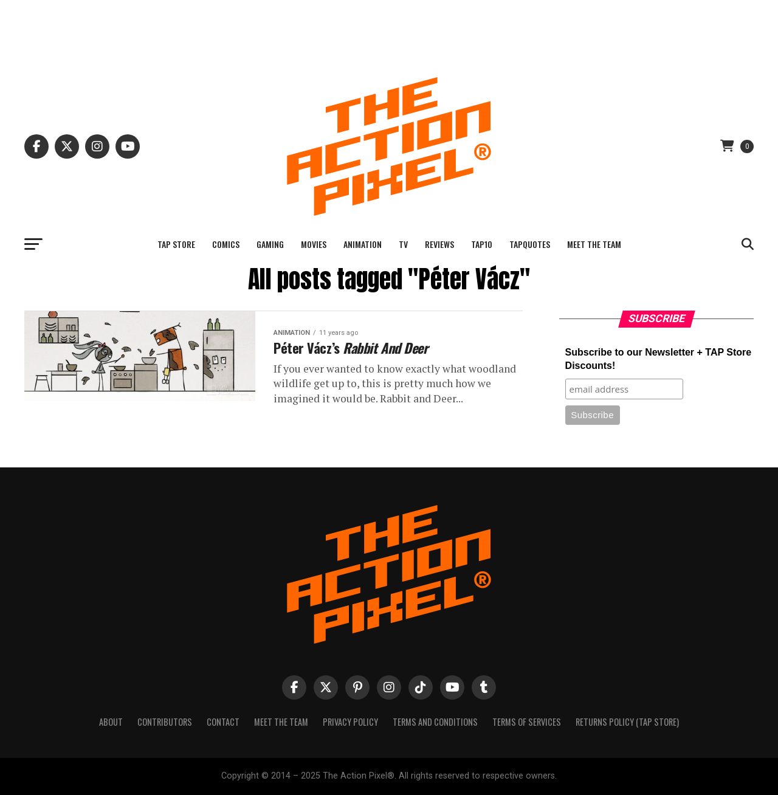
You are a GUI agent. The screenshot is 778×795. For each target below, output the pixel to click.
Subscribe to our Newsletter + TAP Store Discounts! (658, 359)
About (111, 721)
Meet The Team (594, 244)
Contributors (164, 721)
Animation (362, 244)
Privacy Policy (350, 721)
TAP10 (481, 244)
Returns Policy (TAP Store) (627, 721)
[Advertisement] (389, 27)
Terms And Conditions (435, 721)
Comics (225, 244)
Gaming (270, 244)
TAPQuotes (529, 244)
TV (403, 244)
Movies (313, 244)
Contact (223, 721)
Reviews (439, 244)
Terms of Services (526, 721)
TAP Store (176, 244)
